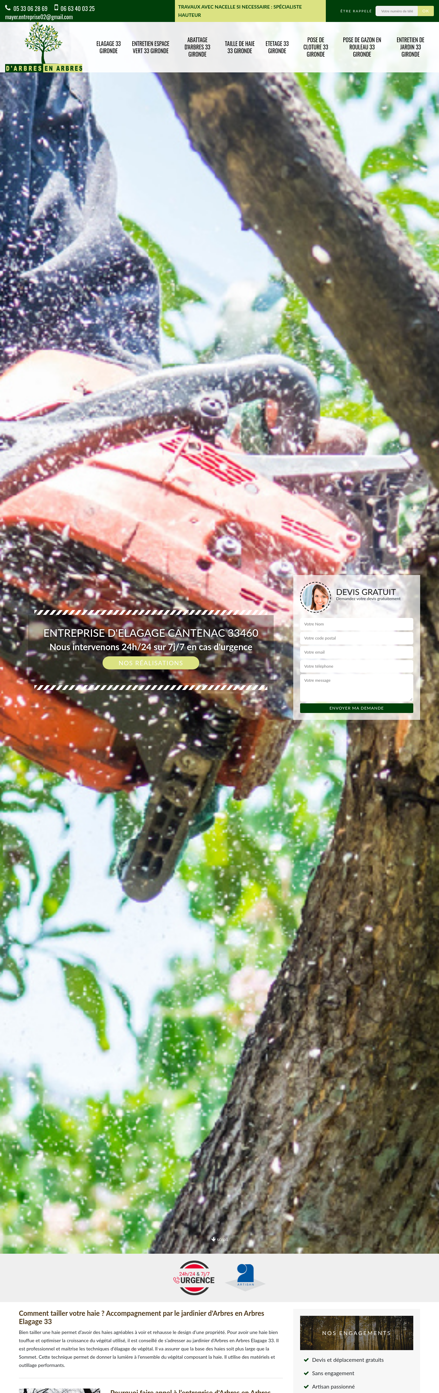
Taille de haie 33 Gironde (240, 47)
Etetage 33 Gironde (276, 47)
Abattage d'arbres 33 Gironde (197, 47)
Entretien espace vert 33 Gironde (150, 47)
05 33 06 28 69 (26, 8)
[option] (219, 696)
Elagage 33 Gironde (108, 47)
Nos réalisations (151, 663)
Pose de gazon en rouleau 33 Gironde (362, 47)
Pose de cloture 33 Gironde (316, 47)
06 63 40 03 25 (75, 8)
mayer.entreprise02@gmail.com (39, 16)
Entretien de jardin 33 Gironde (411, 47)
